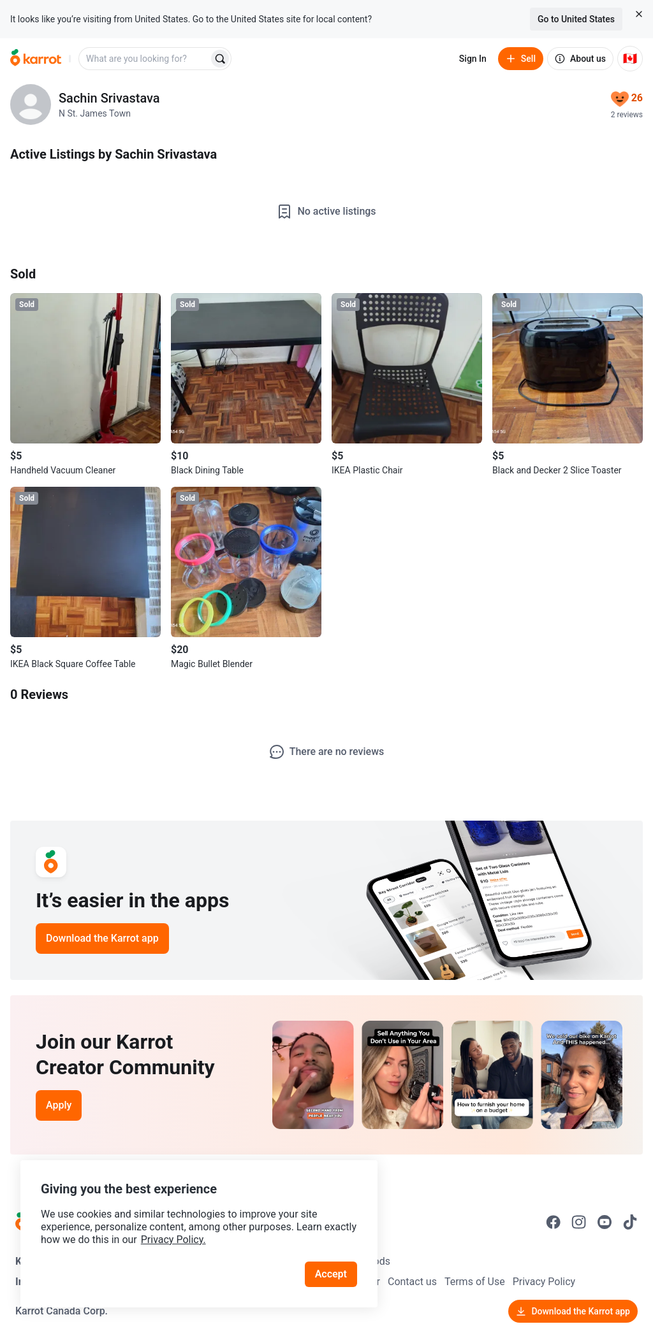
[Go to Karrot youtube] (604, 1222)
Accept (331, 1274)
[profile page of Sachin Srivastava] (30, 104)
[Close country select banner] (639, 14)
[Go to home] (35, 58)
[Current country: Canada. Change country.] (630, 58)
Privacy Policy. (173, 1240)
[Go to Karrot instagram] (579, 1222)
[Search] (220, 59)
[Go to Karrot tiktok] (630, 1222)
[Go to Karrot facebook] (553, 1222)
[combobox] (144, 58)
